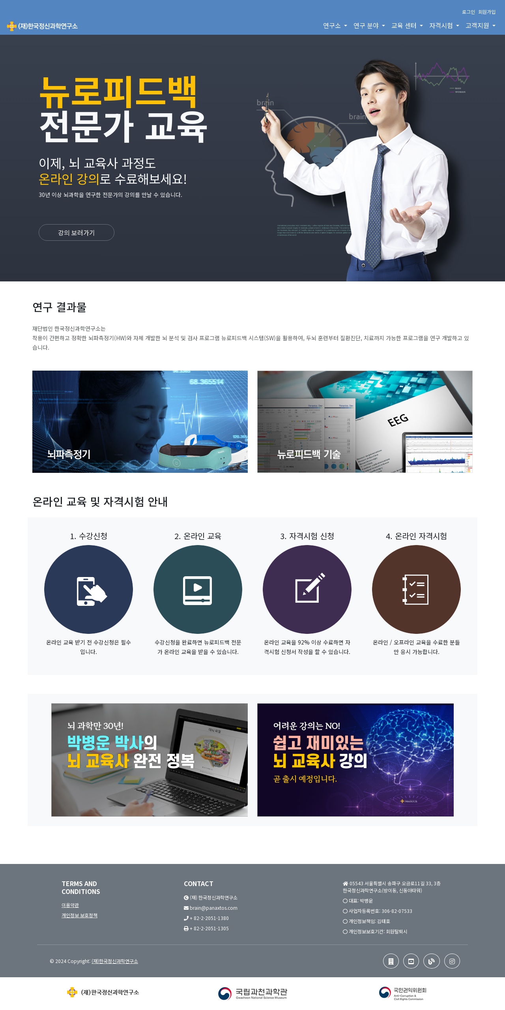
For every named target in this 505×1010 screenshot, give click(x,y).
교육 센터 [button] (404, 25)
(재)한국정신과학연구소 (115, 961)
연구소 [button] (332, 25)
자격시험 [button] (441, 25)
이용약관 (70, 904)
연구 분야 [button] (367, 25)
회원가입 (487, 11)
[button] (391, 961)
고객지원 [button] (478, 25)
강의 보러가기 (76, 232)
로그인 (468, 11)
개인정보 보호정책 (79, 915)
